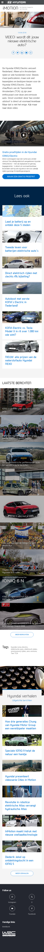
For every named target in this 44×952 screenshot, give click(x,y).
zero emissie (32, 651)
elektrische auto (17, 649)
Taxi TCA (14, 653)
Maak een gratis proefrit (21, 176)
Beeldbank (6, 927)
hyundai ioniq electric (19, 647)
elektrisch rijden (30, 649)
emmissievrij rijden (18, 651)
